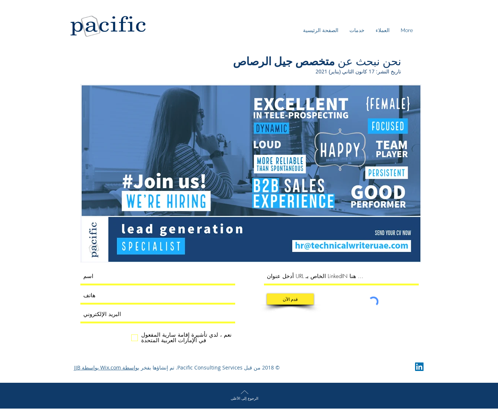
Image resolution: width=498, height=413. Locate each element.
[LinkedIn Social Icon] (419, 366)
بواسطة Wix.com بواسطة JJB (106, 367)
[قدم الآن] (290, 299)
